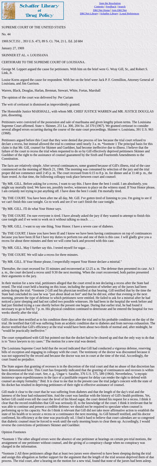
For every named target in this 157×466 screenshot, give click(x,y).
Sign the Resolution (110, 3)
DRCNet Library (89, 13)
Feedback (111, 6)
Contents (99, 6)
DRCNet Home (101, 10)
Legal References (129, 13)
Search (122, 6)
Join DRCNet (119, 10)
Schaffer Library (109, 13)
